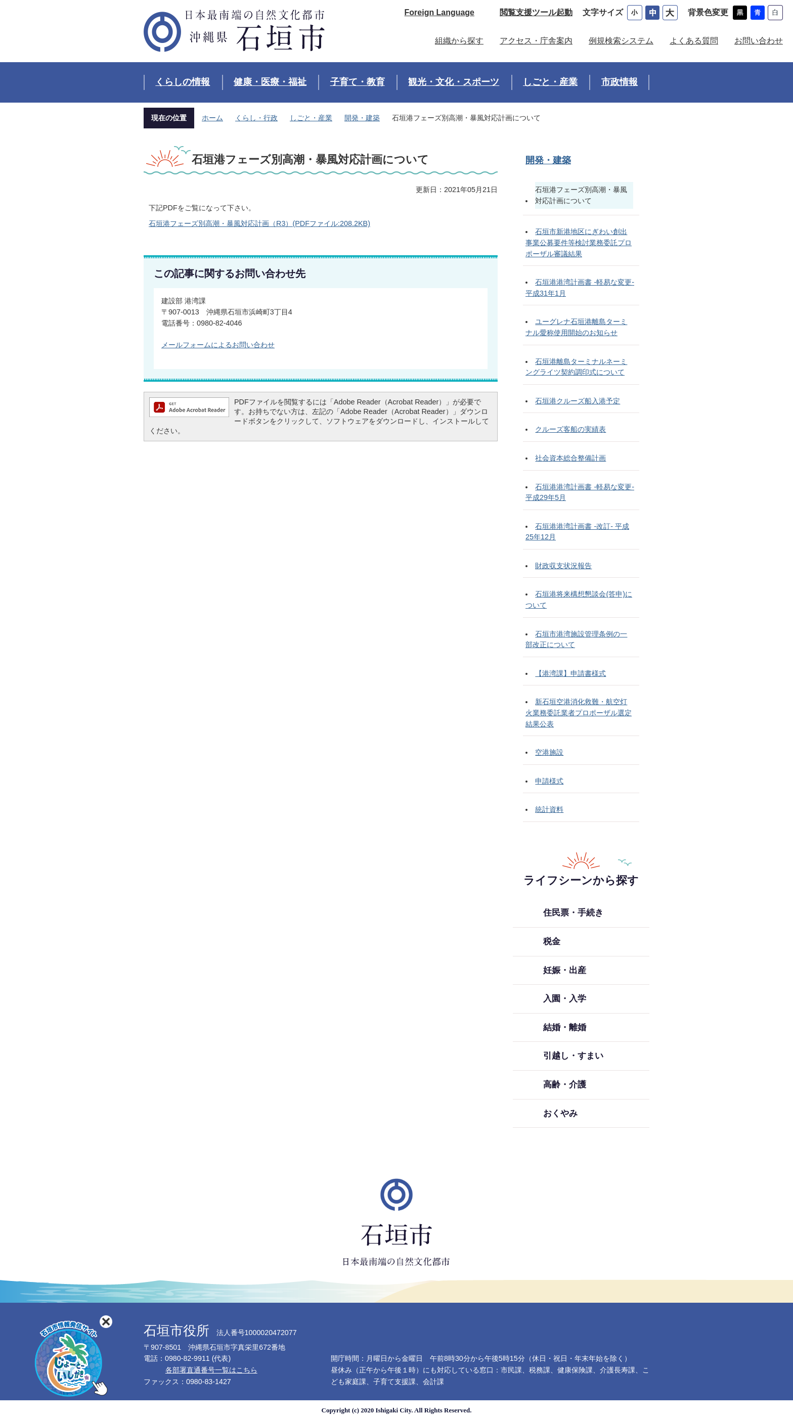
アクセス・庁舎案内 (536, 40)
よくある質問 (694, 40)
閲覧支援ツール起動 (536, 12)
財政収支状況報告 (563, 566)
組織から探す (459, 40)
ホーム (212, 118)
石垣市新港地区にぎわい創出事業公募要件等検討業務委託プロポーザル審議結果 (578, 242)
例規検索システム (621, 40)
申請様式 (549, 781)
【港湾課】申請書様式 (570, 673)
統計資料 (549, 809)
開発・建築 (362, 118)
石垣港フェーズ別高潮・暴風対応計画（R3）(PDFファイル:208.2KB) (259, 223)
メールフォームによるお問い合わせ (218, 345)
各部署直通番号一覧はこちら (211, 1370)
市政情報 (619, 82)
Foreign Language (439, 12)
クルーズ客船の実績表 (570, 429)
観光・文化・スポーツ (453, 82)
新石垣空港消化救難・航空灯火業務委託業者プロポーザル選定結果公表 (578, 712)
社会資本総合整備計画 (570, 458)
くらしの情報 (182, 82)
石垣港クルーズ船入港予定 (577, 401)
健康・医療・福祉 (270, 82)
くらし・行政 (256, 118)
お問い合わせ (758, 40)
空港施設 (549, 752)
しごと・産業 (550, 82)
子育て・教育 (357, 82)
